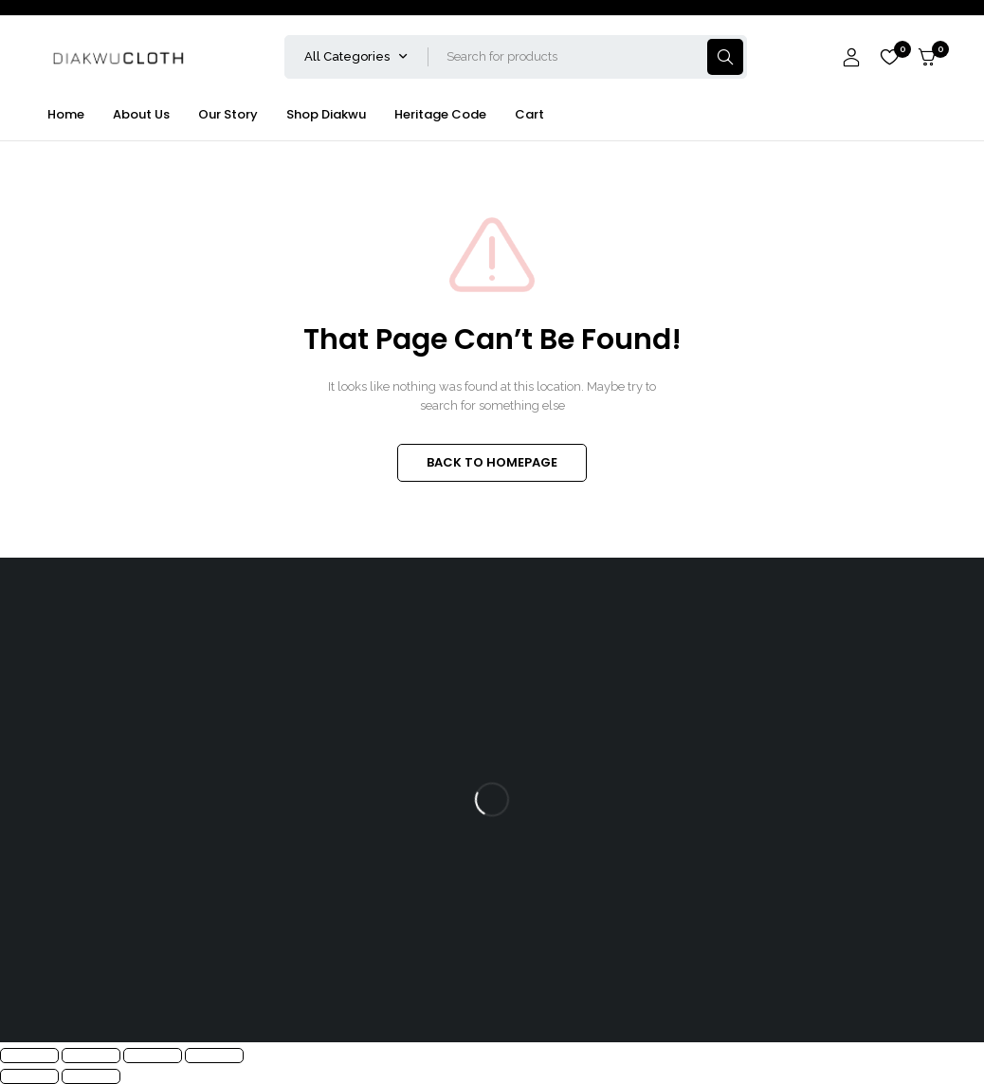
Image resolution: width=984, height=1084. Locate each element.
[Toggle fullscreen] (91, 1055)
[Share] (152, 1055)
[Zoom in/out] (29, 1055)
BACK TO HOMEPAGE (492, 462)
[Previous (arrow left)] (29, 1076)
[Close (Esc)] (214, 1055)
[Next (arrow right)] (91, 1076)
